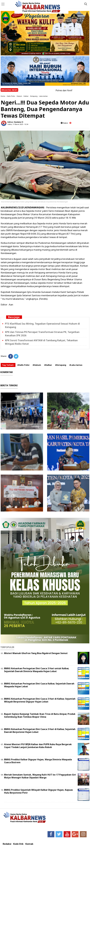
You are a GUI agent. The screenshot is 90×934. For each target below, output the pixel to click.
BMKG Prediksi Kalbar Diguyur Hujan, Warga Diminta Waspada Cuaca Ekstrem (38, 761)
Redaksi (7, 844)
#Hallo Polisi (23, 365)
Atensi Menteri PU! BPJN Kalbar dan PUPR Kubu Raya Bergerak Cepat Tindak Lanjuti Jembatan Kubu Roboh (38, 746)
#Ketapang (60, 365)
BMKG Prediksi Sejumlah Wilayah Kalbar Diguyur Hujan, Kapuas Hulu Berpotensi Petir (38, 791)
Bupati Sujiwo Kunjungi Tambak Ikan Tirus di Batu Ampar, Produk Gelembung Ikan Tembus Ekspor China (39, 715)
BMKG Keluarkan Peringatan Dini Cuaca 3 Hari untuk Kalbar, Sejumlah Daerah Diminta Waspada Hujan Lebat (36, 670)
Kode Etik (18, 844)
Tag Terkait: (8, 365)
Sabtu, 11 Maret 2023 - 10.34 (18, 124)
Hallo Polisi (11, 96)
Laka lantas (43, 96)
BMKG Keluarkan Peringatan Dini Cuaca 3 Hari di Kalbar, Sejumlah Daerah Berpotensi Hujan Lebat (39, 730)
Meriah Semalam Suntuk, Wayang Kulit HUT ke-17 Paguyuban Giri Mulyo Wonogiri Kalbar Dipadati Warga (40, 776)
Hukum (19, 96)
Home (3, 96)
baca (64, 123)
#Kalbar (48, 365)
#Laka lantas (75, 365)
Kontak (29, 844)
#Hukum (37, 365)
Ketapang (33, 96)
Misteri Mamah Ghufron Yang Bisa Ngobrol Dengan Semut (36, 653)
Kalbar (26, 96)
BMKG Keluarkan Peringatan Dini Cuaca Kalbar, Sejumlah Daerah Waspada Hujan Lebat (39, 685)
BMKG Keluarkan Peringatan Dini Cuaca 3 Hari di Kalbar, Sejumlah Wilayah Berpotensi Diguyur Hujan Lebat (39, 700)
